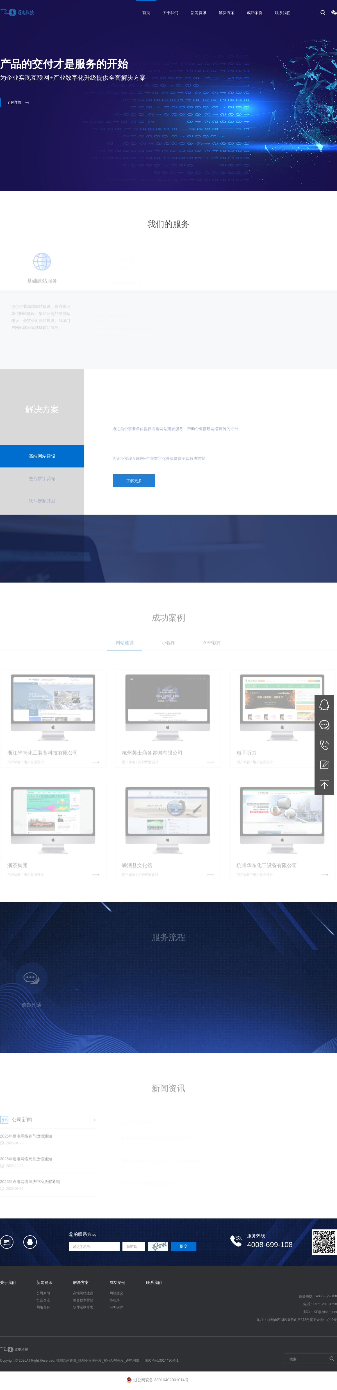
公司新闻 (43, 1293)
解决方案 (226, 12)
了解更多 (138, 480)
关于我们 (170, 12)
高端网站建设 (83, 1293)
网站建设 (116, 1293)
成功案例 (255, 12)
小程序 (115, 1300)
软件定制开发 (83, 1307)
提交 (184, 1246)
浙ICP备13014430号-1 (162, 1360)
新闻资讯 (198, 12)
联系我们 (283, 12)
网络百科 (43, 1307)
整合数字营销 (83, 1300)
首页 (146, 12)
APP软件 (116, 1307)
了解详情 (18, 102)
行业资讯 (43, 1300)
